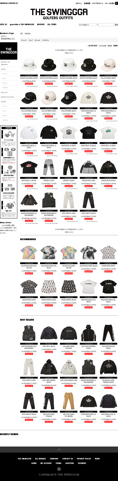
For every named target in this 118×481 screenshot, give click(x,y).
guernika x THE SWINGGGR (22, 24)
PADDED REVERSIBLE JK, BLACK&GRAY (29, 214)
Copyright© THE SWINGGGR (59, 474)
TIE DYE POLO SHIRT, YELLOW (68, 267)
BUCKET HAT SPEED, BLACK (49, 78)
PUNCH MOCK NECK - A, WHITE (28, 146)
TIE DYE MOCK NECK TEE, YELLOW (29, 267)
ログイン (79, 3)
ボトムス (37, 40)
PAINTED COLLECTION (7, 97)
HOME (34, 463)
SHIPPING (69, 463)
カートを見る (111, 3)
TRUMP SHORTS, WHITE (48, 300)
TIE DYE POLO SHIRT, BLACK (88, 266)
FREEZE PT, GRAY (48, 180)
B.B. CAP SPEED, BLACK (28, 111)
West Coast (4, 92)
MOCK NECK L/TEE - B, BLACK (108, 415)
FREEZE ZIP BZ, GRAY (88, 180)
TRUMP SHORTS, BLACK (68, 300)
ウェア (31, 40)
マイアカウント (97, 3)
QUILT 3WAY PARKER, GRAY (68, 380)
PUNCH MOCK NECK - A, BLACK (48, 146)
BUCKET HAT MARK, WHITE (68, 78)
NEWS (97, 459)
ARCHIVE (41, 24)
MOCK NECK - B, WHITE (68, 145)
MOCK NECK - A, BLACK (29, 180)
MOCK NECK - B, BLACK (88, 145)
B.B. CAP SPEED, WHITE (108, 78)
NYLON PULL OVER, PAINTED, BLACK (108, 381)
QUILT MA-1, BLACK (49, 346)
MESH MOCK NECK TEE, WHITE (88, 301)
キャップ (24, 40)
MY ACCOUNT (46, 463)
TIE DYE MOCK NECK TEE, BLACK (49, 267)
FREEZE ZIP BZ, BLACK (108, 180)
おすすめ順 (102, 46)
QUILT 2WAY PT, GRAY (68, 213)
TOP (21, 33)
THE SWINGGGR (24, 459)
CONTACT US (67, 459)
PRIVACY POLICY (84, 459)
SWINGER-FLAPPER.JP (9, 3)
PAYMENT (82, 463)
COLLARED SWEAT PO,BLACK (69, 347)
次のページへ (69, 53)
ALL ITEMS (51, 24)
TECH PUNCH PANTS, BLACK (108, 347)
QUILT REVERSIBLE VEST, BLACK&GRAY (29, 347)
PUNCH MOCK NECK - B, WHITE (88, 112)
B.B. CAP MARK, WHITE (49, 111)
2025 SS (3, 24)
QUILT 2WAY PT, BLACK (88, 213)
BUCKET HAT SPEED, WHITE (29, 78)
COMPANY (54, 459)
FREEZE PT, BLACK (69, 180)
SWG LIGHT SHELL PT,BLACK (49, 415)
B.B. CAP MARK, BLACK (68, 111)
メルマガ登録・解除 (8, 225)
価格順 (110, 46)
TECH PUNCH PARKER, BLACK (88, 347)
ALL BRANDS (40, 459)
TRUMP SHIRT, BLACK (29, 300)
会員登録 (87, 3)
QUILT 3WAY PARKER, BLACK (49, 381)
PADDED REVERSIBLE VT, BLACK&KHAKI (49, 214)
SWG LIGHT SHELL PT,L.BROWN (69, 415)
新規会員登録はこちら (8, 39)
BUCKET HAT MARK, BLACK (88, 78)
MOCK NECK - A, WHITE (108, 145)
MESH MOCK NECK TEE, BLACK (108, 301)
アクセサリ (45, 40)
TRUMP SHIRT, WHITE (108, 266)
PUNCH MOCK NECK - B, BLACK (108, 112)
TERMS (58, 463)
